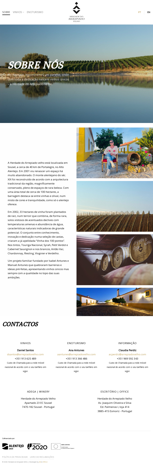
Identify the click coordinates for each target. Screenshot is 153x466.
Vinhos (18, 12)
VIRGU (45, 462)
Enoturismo (35, 12)
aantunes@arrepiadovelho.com (76, 354)
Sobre (6, 12)
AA (40, 462)
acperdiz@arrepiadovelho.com (127, 354)
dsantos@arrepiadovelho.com (25, 354)
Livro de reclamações (42, 457)
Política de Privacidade (15, 457)
